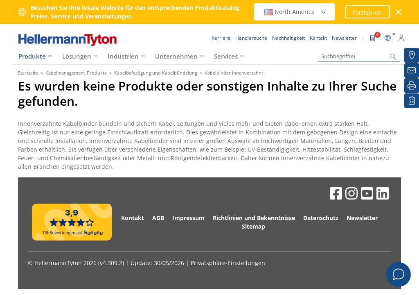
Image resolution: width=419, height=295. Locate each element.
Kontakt (132, 218)
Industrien (123, 56)
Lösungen (76, 56)
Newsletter (362, 218)
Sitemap (253, 226)
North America (295, 12)
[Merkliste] (411, 100)
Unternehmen (176, 56)
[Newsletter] (411, 70)
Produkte (32, 56)
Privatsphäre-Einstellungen (228, 263)
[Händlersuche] (411, 55)
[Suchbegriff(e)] (359, 56)
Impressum (188, 218)
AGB (158, 218)
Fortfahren (367, 12)
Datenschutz (320, 218)
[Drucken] (411, 85)
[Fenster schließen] (398, 12)
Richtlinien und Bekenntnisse (254, 218)
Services (226, 56)
